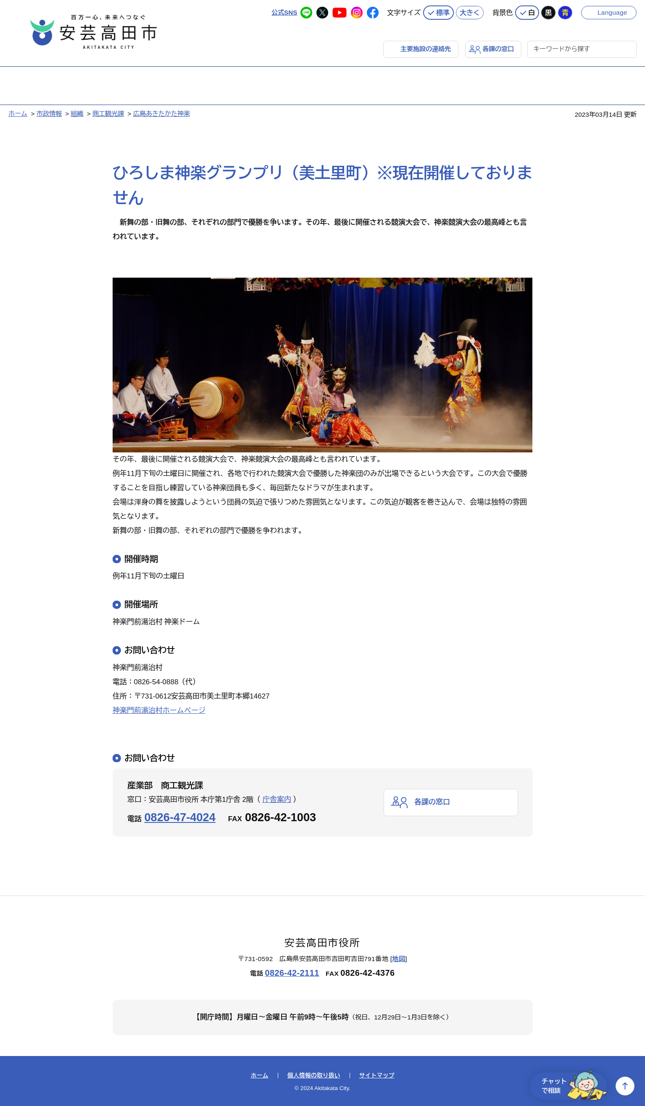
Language (612, 12)
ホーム (17, 113)
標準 (443, 12)
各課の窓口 (498, 49)
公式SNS (284, 12)
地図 (398, 958)
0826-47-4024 (180, 817)
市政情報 (49, 113)
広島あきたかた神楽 (161, 113)
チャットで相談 (574, 1086)
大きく (470, 12)
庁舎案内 (277, 800)
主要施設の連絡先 (425, 49)
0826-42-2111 (292, 972)
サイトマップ (377, 1076)
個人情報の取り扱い (313, 1076)
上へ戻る (625, 1086)
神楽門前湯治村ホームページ (159, 711)
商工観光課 (108, 113)
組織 (77, 113)
